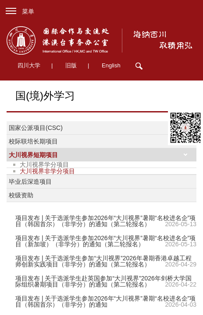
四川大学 (29, 65)
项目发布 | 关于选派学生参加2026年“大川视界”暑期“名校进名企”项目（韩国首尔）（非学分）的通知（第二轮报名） (105, 221)
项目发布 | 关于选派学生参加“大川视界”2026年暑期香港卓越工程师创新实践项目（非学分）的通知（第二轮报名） (103, 261)
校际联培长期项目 (33, 141)
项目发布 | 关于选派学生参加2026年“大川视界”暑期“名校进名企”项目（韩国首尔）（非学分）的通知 (105, 301)
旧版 (71, 65)
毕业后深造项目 (30, 181)
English (111, 65)
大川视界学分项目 (44, 164)
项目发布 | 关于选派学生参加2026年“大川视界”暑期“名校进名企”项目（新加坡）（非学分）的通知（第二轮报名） (105, 241)
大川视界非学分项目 (47, 171)
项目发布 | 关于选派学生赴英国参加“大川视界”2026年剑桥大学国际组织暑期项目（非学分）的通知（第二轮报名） (103, 281)
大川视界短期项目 (33, 154)
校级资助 (21, 195)
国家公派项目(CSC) (36, 127)
